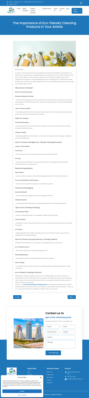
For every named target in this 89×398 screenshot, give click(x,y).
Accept (22, 391)
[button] (41, 377)
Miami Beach (50, 377)
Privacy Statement (22, 395)
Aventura (49, 380)
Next (71, 297)
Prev (17, 297)
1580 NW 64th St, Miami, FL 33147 (35, 2)
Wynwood (49, 372)
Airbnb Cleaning (25, 9)
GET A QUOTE (76, 11)
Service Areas (47, 8)
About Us (56, 9)
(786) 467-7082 (13, 4)
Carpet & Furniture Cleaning (33, 11)
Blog (67, 8)
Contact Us (62, 9)
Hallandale (49, 382)
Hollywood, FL (50, 374)
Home (19, 8)
